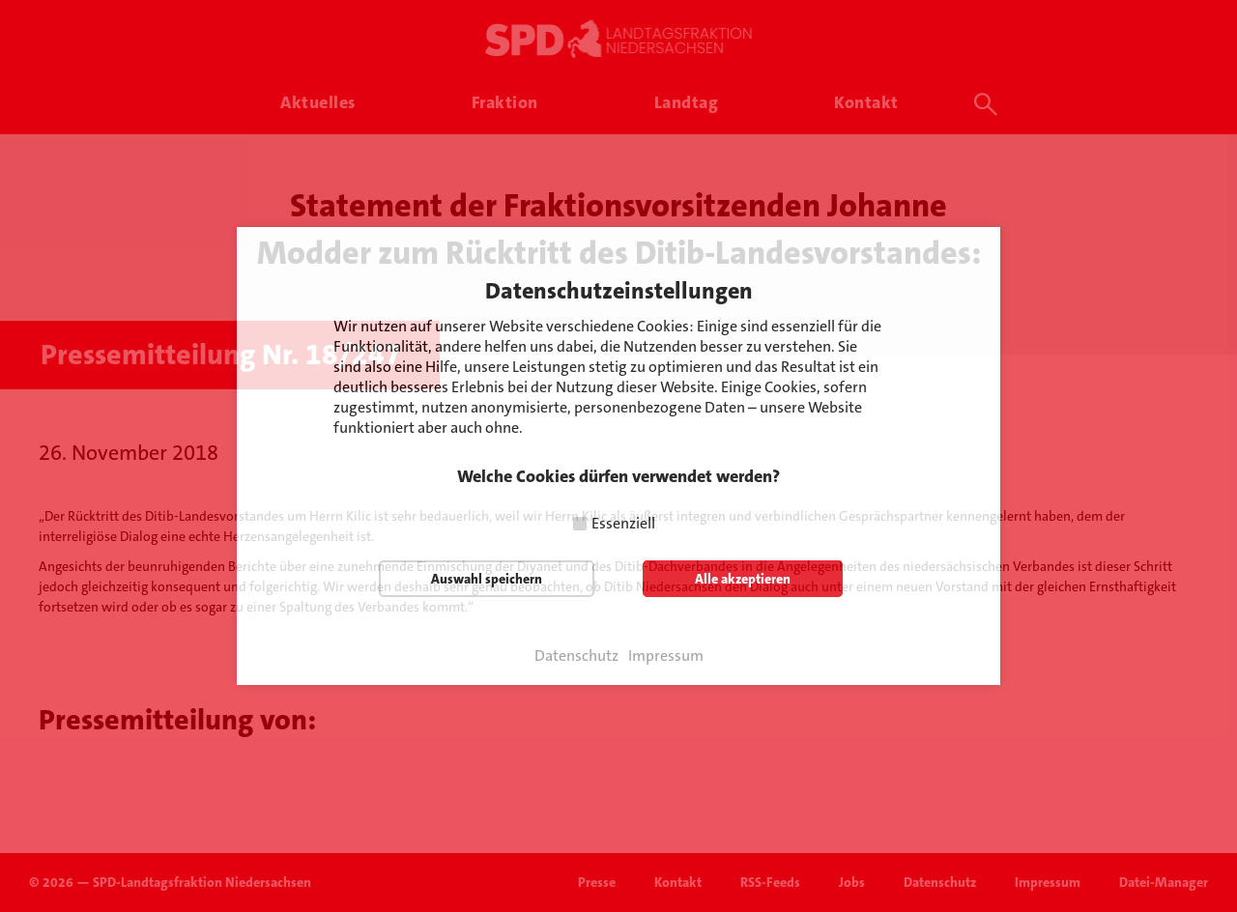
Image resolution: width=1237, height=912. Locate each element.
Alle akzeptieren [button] (743, 578)
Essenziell (623, 523)
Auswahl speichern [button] (486, 578)
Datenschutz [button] (576, 656)
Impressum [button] (666, 656)
